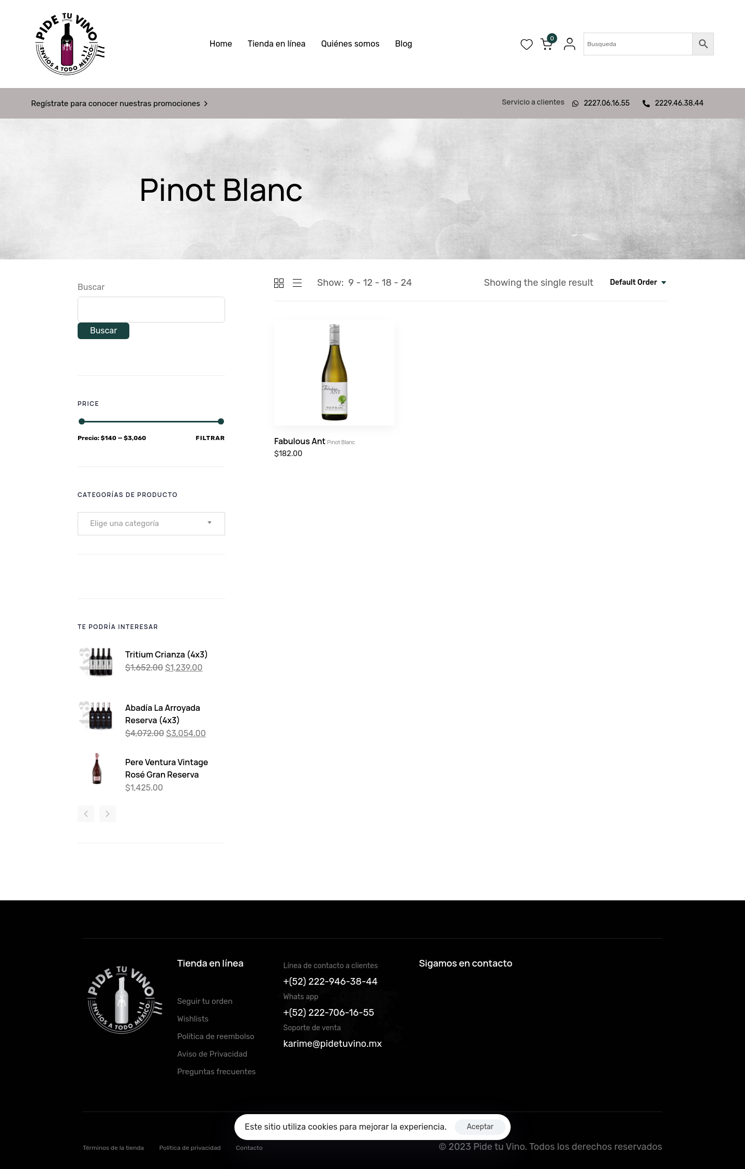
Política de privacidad (190, 1147)
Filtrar (210, 438)
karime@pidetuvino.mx (333, 1043)
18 (387, 282)
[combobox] (638, 282)
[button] (567, 44)
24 (406, 282)
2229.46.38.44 (673, 103)
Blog (403, 44)
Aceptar (480, 1126)
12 (368, 282)
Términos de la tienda (113, 1147)
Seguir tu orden (204, 1001)
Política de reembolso (215, 1036)
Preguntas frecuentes (216, 1071)
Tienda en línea (277, 44)
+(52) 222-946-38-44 (331, 981)
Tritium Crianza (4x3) (166, 654)
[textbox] (127, 523)
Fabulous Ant (314, 441)
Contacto (249, 1147)
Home (221, 44)
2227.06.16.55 (601, 103)
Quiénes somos (350, 44)
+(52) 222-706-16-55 (329, 1012)
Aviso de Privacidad (212, 1054)
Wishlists (192, 1019)
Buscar (91, 287)
